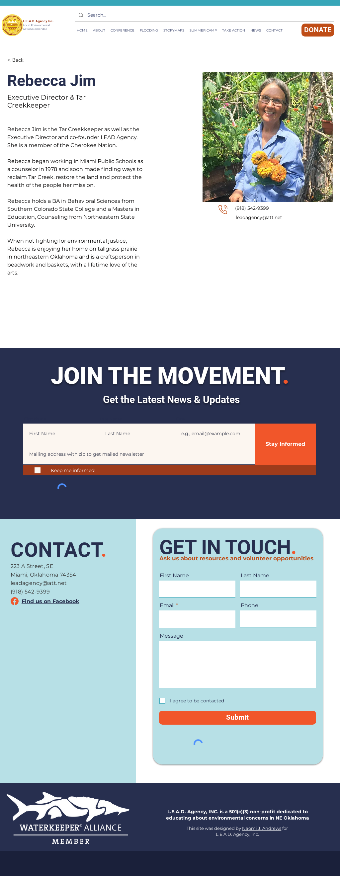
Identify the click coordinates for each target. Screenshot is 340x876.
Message (171, 636)
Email (181, 419)
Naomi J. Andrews (261, 828)
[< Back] (20, 60)
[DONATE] (317, 30)
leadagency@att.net (259, 217)
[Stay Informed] (285, 444)
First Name (35, 419)
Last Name (111, 419)
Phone (249, 605)
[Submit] (237, 718)
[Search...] (203, 15)
